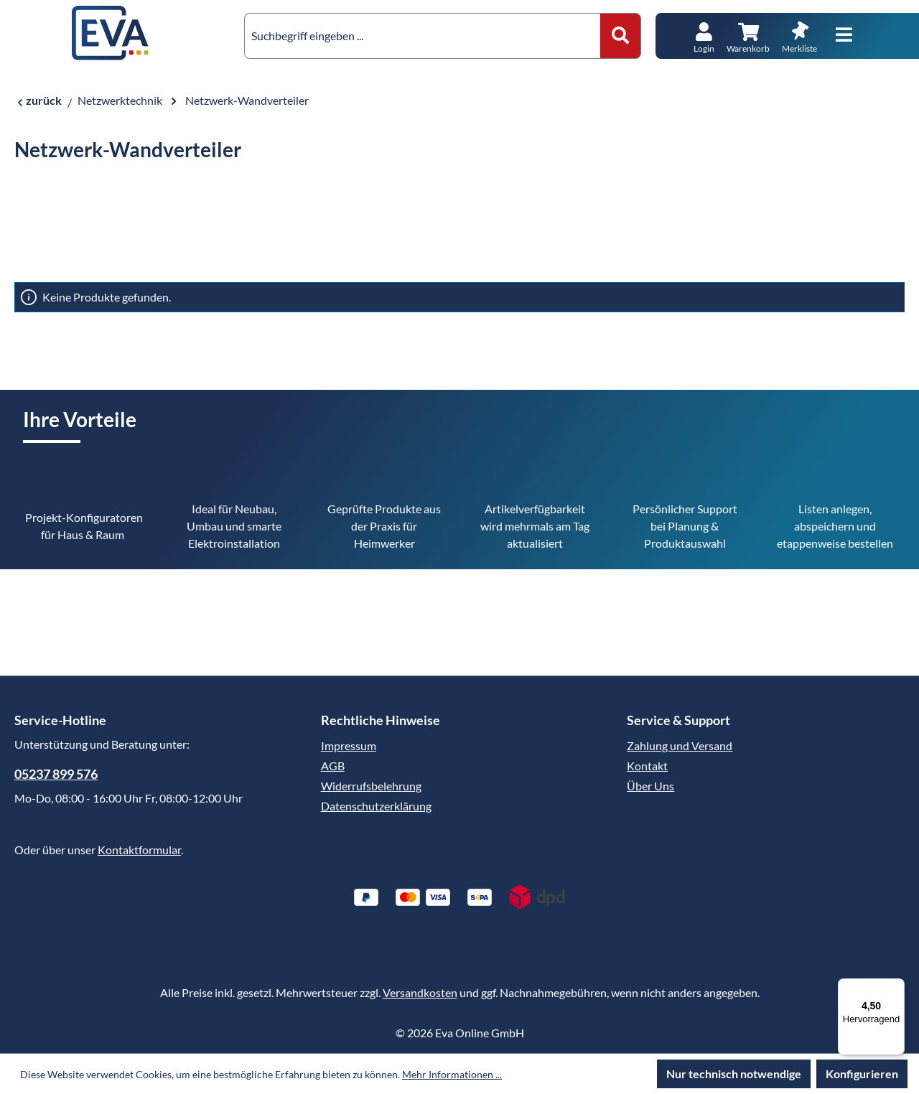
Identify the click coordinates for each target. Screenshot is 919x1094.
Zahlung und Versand (679, 745)
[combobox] (422, 36)
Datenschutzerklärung (376, 806)
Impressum (348, 745)
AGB (333, 765)
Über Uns (650, 786)
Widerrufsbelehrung (371, 786)
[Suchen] (620, 36)
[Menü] (844, 35)
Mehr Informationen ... (452, 1074)
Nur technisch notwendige (733, 1073)
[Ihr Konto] (704, 36)
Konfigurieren (862, 1073)
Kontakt (647, 765)
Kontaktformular (139, 849)
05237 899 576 (56, 774)
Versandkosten (420, 992)
